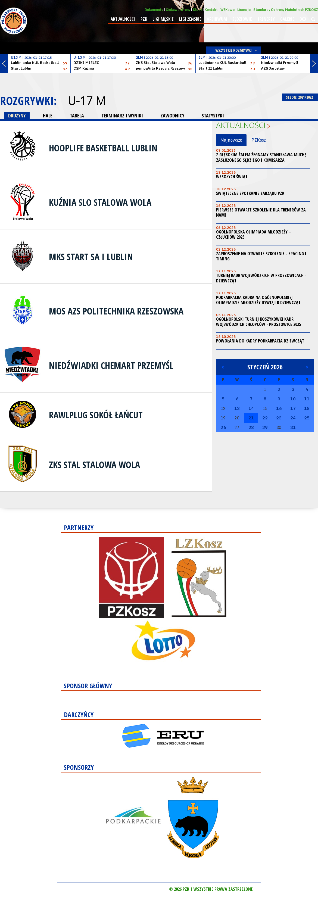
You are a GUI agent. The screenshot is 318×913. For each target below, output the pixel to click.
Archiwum (217, 19)
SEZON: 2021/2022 (300, 97)
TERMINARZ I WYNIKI (122, 115)
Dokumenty (154, 9)
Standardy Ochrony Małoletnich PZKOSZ (285, 9)
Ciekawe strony (178, 9)
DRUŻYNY (17, 115)
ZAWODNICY (172, 115)
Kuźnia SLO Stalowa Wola (100, 202)
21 (251, 418)
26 (223, 427)
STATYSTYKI (213, 115)
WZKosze (227, 9)
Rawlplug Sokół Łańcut (96, 415)
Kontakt (211, 9)
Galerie (287, 19)
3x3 (303, 19)
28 (251, 427)
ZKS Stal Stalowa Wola (94, 464)
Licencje (244, 9)
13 (237, 408)
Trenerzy (266, 19)
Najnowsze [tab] (231, 140)
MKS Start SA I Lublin (91, 256)
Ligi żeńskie (190, 19)
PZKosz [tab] (258, 140)
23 (279, 418)
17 (293, 408)
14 (251, 408)
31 (293, 427)
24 (293, 418)
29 (265, 427)
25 (307, 418)
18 (307, 408)
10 (293, 398)
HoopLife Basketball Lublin (103, 148)
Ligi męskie (163, 19)
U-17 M (86, 101)
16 (279, 408)
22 (265, 418)
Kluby (197, 9)
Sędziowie (242, 19)
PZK (144, 19)
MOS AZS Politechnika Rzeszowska (116, 311)
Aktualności (123, 19)
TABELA (77, 115)
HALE (47, 115)
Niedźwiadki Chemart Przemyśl (111, 365)
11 (307, 398)
